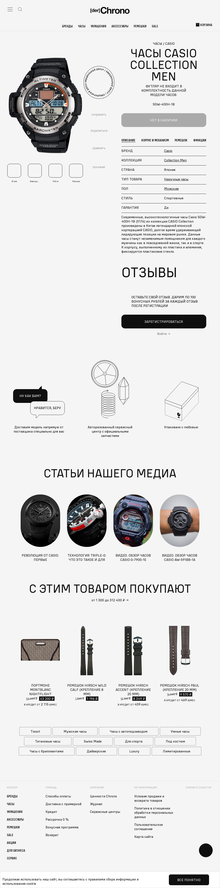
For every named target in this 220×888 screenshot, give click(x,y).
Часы (82, 26)
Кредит (51, 811)
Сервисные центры (105, 811)
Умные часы (180, 731)
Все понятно (188, 880)
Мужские (171, 188)
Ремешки (140, 26)
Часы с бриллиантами (46, 751)
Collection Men (175, 160)
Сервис (12, 858)
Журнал (96, 804)
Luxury (134, 751)
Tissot (35, 731)
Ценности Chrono (103, 796)
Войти (162, 334)
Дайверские (96, 751)
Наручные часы (176, 179)
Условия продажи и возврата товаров (149, 798)
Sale (155, 26)
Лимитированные (176, 751)
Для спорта (133, 741)
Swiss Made (93, 741)
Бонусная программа (62, 827)
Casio (168, 151)
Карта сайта (143, 836)
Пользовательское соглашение (148, 826)
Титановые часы (47, 741)
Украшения (98, 26)
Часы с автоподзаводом (128, 731)
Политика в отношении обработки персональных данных (153, 812)
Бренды (67, 26)
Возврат (52, 835)
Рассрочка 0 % (57, 819)
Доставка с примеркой (63, 804)
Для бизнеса (16, 850)
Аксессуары (120, 26)
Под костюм (175, 741)
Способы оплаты (58, 796)
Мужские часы (75, 731)
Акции (11, 842)
